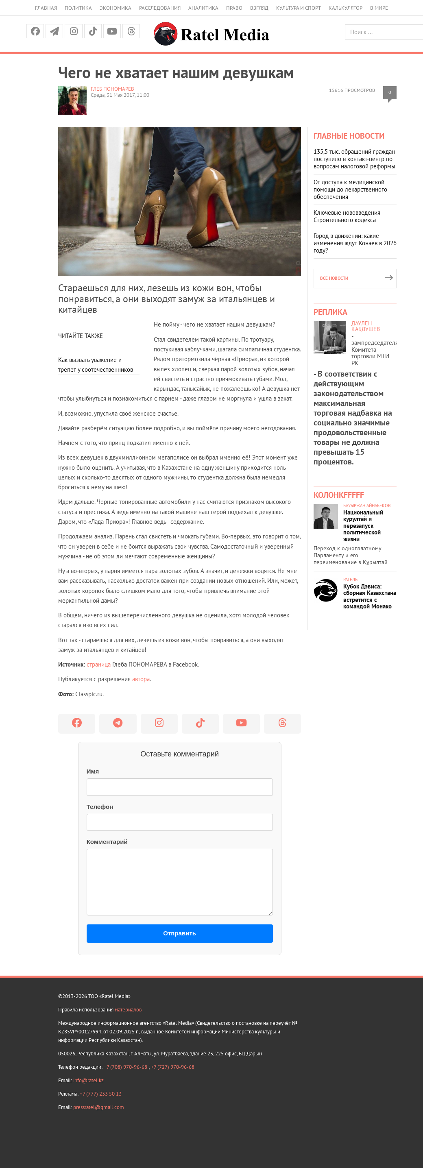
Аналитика (203, 7)
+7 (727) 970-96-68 (172, 1066)
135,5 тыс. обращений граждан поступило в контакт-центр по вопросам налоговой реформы (354, 159)
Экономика (115, 7)
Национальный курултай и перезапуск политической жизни (363, 525)
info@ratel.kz (88, 1080)
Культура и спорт (298, 7)
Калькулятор (345, 7)
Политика (78, 7)
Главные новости (349, 136)
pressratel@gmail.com (98, 1107)
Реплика (330, 312)
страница (99, 664)
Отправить (179, 933)
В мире (379, 7)
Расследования (160, 7)
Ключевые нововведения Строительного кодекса (347, 216)
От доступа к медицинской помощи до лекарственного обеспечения (350, 189)
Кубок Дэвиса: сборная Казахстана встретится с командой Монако (369, 596)
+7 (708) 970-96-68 (126, 1066)
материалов (128, 1009)
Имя (93, 771)
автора (141, 679)
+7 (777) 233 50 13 (101, 1093)
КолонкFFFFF (339, 495)
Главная (46, 7)
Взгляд (259, 7)
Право (234, 7)
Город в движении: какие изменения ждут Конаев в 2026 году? (355, 243)
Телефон (100, 806)
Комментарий (107, 841)
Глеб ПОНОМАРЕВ (112, 88)
